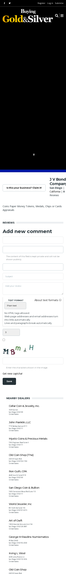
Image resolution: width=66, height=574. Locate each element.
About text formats (46, 300)
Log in (50, 3)
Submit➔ (59, 3)
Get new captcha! (12, 373)
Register (41, 3)
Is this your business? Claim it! (24, 187)
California (55, 191)
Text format (16, 300)
